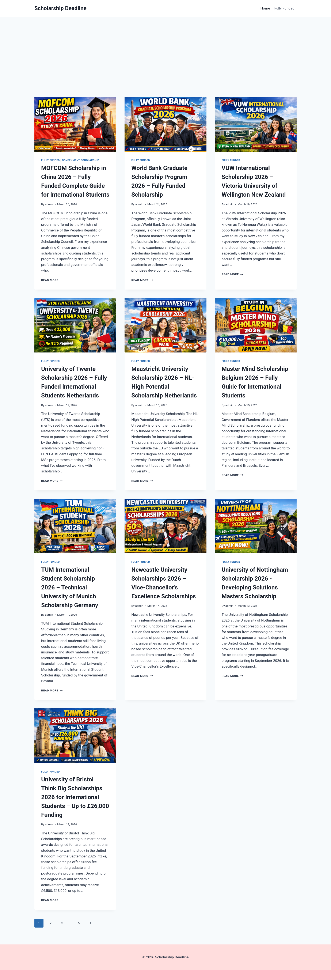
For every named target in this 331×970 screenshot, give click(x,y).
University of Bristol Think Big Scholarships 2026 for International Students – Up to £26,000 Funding (75, 797)
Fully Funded (284, 8)
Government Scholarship (80, 160)
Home (265, 8)
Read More (52, 280)
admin (49, 204)
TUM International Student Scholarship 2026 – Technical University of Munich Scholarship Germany (69, 587)
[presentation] (75, 124)
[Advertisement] (165, 48)
